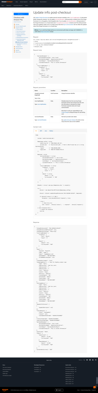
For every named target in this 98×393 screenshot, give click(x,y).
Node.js (51, 130)
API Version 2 (21, 14)
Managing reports (18, 46)
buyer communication (68, 24)
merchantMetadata (41, 120)
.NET (41, 130)
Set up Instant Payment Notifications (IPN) (21, 40)
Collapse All (15, 21)
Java (46, 130)
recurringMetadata (41, 104)
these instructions (45, 31)
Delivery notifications (21, 32)
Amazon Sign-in (20, 29)
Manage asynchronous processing (21, 35)
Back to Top (49, 360)
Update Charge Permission (41, 17)
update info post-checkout (69, 120)
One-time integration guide (20, 26)
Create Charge (64, 112)
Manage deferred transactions (22, 37)
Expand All (19, 21)
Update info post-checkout (22, 42)
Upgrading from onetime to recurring (22, 44)
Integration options (19, 27)
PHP (36, 131)
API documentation (19, 48)
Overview (17, 24)
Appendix (17, 50)
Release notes (18, 52)
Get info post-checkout (21, 31)
